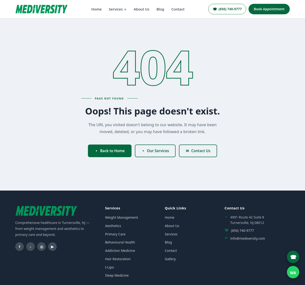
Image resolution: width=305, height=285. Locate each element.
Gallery (170, 259)
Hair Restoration (118, 259)
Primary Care (115, 234)
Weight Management (121, 217)
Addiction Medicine (120, 250)
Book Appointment (269, 9)
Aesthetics (113, 225)
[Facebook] (19, 246)
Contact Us (198, 150)
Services (118, 9)
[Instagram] (41, 246)
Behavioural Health (120, 242)
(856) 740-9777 (227, 9)
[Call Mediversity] (293, 257)
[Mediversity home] (41, 9)
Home (96, 9)
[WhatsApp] (293, 272)
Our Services (155, 150)
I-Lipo (109, 267)
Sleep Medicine (117, 275)
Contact (178, 9)
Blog (160, 9)
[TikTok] (30, 246)
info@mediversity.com (247, 238)
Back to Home (110, 150)
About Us (141, 9)
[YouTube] (52, 246)
